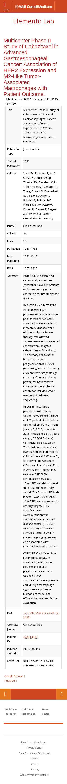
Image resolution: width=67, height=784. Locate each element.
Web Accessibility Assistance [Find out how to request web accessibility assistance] (34, 774)
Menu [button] (6, 9)
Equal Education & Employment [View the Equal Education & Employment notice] (34, 753)
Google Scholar (13, 676)
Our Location (5, 694)
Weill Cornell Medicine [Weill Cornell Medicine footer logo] (33, 729)
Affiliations (11, 709)
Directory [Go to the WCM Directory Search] (34, 769)
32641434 (29, 636)
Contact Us (61, 694)
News (45, 709)
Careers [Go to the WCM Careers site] (34, 758)
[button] (60, 6)
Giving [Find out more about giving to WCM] (34, 764)
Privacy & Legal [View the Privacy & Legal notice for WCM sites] (34, 747)
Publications (28, 713)
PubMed (9, 680)
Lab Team (28, 709)
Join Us (45, 713)
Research (11, 713)
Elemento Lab (33, 21)
